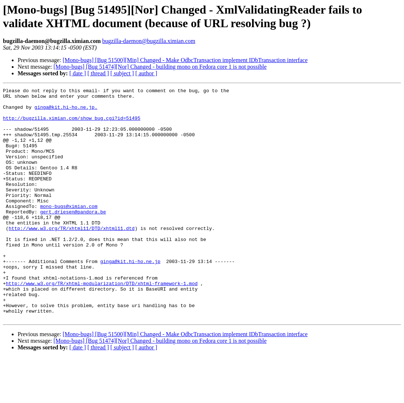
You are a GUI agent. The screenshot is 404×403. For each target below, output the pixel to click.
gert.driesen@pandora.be (73, 237)
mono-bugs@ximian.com (68, 230)
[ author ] (146, 73)
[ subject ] (122, 73)
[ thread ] (98, 73)
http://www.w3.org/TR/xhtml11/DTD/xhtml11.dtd (72, 256)
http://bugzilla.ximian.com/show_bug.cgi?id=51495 (71, 124)
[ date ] (77, 73)
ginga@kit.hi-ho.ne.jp (130, 296)
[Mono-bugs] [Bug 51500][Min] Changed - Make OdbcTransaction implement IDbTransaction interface (185, 60)
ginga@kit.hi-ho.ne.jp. (66, 111)
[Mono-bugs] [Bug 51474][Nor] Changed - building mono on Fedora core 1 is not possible (160, 67)
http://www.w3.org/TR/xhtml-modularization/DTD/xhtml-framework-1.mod (102, 323)
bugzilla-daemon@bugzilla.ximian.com (148, 41)
